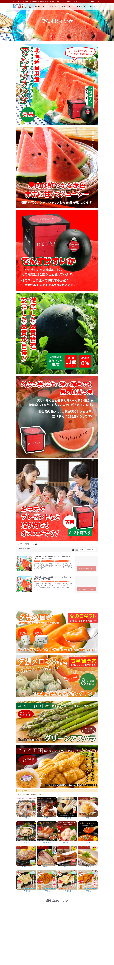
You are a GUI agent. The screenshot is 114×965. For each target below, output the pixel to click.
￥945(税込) (67, 818)
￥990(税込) (87, 818)
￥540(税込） (26, 818)
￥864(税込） (47, 866)
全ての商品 (19, 544)
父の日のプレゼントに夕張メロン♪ (32, 1)
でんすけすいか (35, 544)
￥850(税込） (47, 818)
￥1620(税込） (26, 866)
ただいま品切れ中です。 (86, 568)
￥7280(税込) (47, 842)
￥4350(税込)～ (67, 842)
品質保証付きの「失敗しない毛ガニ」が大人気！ (70, 1)
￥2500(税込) (26, 842)
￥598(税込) (67, 891)
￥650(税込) (87, 866)
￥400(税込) (67, 866)
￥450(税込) (26, 891)
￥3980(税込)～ (87, 842)
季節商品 (27, 544)
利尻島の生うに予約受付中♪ (49, 1)
